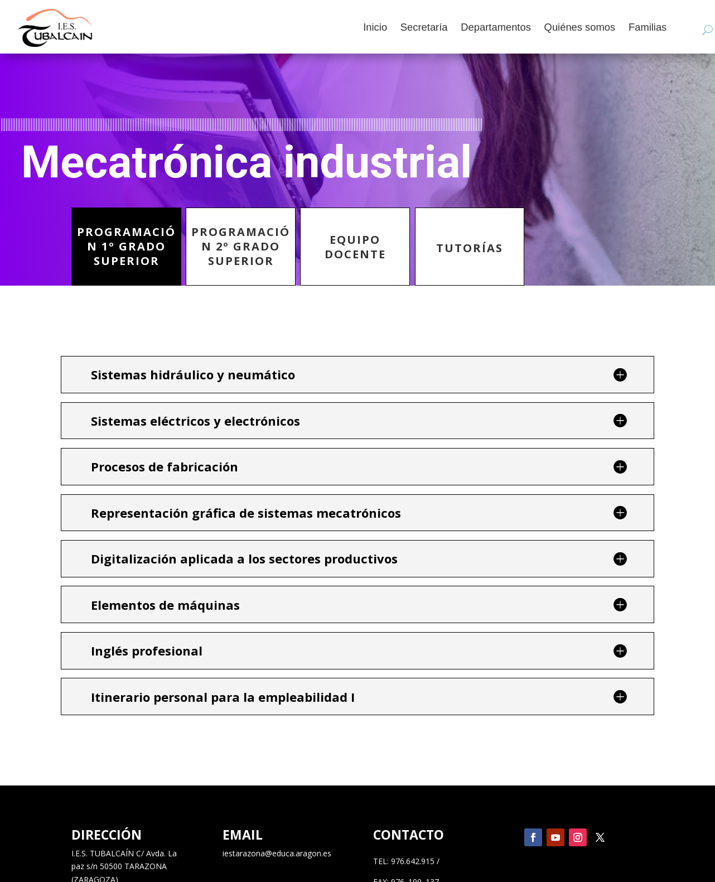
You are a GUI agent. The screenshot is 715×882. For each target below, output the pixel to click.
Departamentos (496, 28)
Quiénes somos (579, 28)
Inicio (375, 28)
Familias (647, 28)
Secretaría (423, 28)
